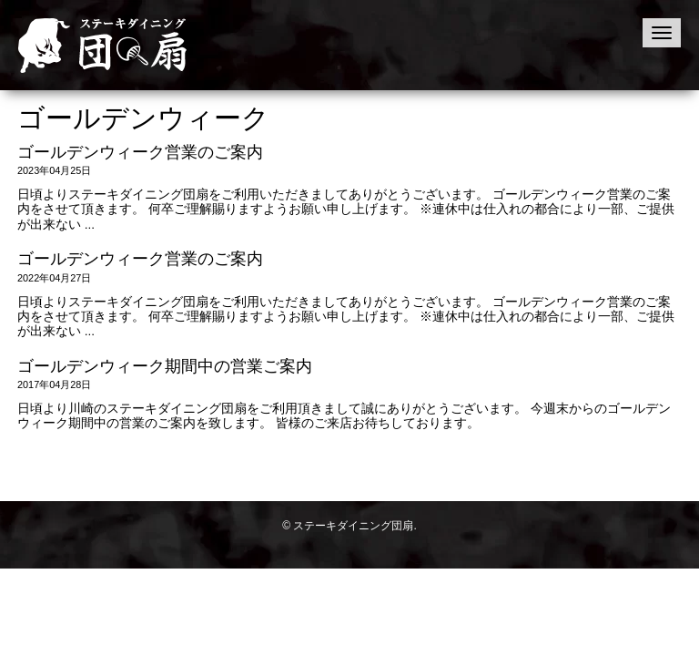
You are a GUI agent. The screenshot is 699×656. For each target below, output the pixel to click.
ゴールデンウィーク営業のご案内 (140, 152)
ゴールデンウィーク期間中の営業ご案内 (164, 366)
